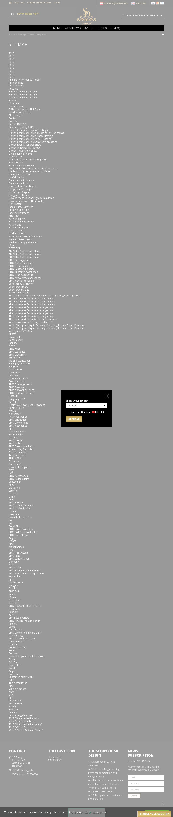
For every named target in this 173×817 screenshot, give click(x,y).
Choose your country (77, 401)
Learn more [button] (100, 812)
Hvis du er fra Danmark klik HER (85, 412)
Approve (73, 419)
